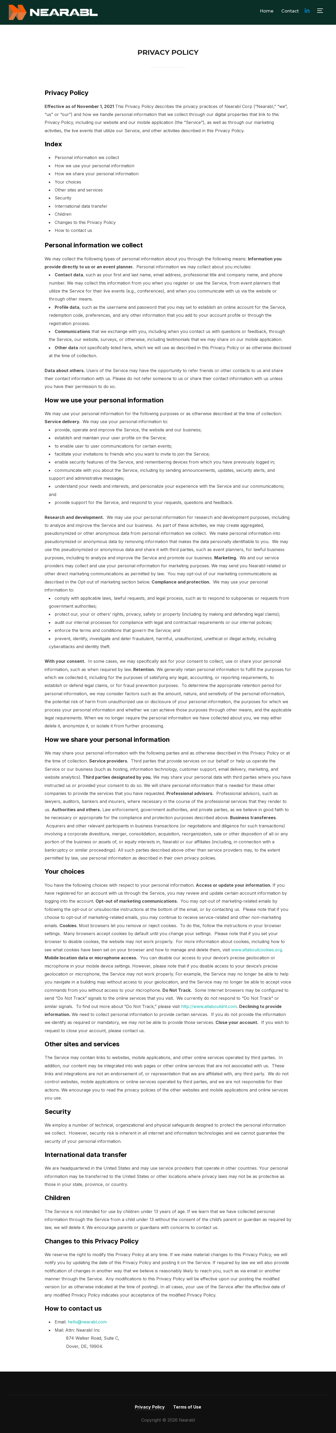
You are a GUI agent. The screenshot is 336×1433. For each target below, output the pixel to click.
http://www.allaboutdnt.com (209, 1006)
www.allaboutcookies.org (256, 949)
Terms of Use (187, 1407)
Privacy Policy (150, 1407)
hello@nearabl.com (87, 1321)
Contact (290, 11)
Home (266, 11)
